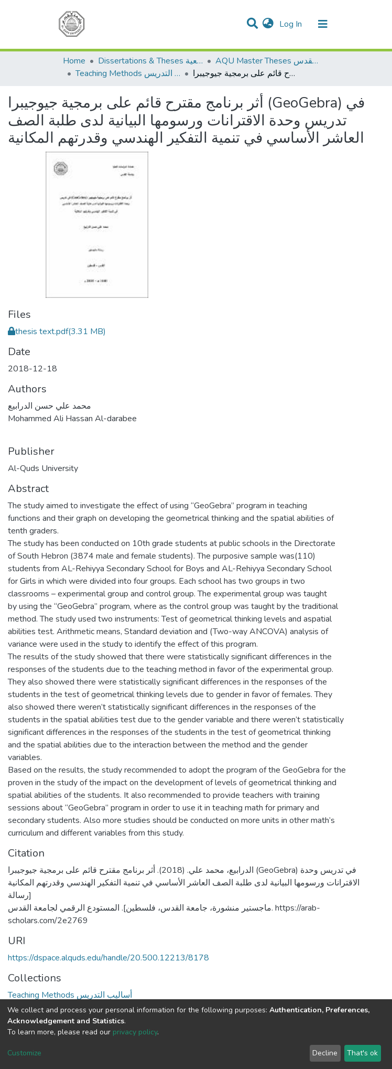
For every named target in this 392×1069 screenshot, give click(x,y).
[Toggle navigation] (322, 24)
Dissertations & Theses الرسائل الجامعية (150, 61)
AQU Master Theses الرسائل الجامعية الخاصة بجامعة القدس (267, 61)
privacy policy (135, 1032)
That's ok (362, 1053)
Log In (291, 24)
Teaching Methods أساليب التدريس (127, 73)
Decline (324, 1053)
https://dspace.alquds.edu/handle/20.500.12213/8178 (108, 958)
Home (74, 61)
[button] (268, 24)
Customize (24, 1053)
